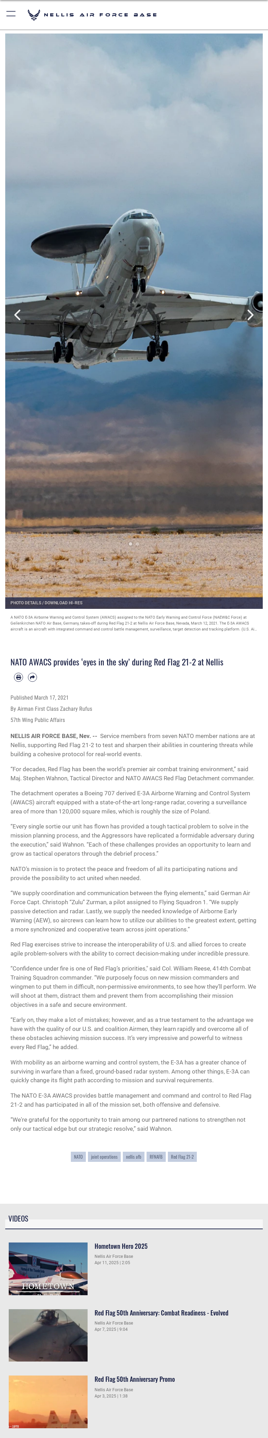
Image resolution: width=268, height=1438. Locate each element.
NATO (78, 1156)
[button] (11, 15)
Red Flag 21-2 (182, 1156)
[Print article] (18, 677)
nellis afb (133, 1156)
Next (250, 315)
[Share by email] (32, 677)
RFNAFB (156, 1156)
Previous (18, 315)
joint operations (104, 1156)
